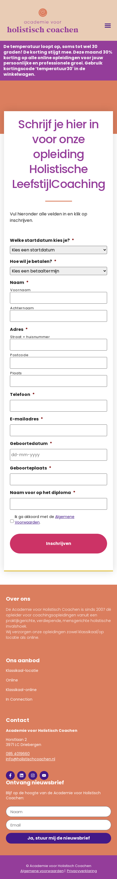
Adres (19, 329)
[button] (107, 25)
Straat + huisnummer (30, 337)
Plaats (16, 373)
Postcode (19, 355)
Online (12, 680)
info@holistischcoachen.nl (30, 759)
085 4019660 (18, 753)
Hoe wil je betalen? (33, 261)
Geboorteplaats (30, 468)
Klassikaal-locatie (22, 670)
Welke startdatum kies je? (42, 240)
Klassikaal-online (21, 689)
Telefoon (22, 395)
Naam (19, 283)
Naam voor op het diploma (43, 493)
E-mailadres (26, 419)
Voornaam (20, 290)
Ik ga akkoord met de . (44, 519)
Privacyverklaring (82, 870)
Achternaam (22, 308)
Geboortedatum (31, 444)
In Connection (19, 699)
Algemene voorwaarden (42, 870)
